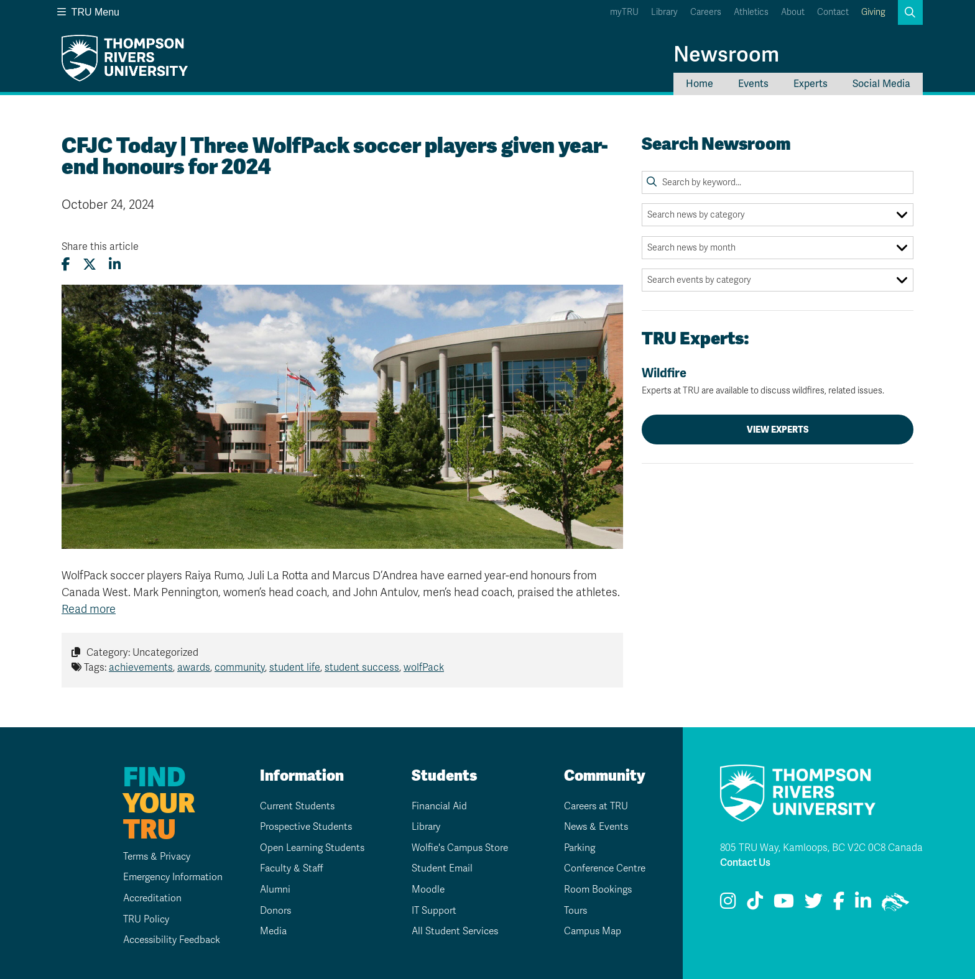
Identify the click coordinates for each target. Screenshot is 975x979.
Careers (705, 12)
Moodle (423, 889)
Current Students (294, 806)
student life (294, 667)
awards (193, 667)
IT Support (430, 910)
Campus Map (589, 931)
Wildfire (777, 381)
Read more (89, 609)
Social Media (881, 84)
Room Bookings (594, 889)
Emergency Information (165, 877)
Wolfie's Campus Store (457, 848)
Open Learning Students (309, 848)
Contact (833, 12)
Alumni (271, 889)
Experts (810, 84)
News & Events (593, 826)
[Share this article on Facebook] (66, 264)
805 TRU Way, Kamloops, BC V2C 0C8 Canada (821, 848)
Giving (873, 12)
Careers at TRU (593, 806)
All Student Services (452, 931)
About (793, 12)
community (240, 667)
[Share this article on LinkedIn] (115, 264)
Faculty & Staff (288, 868)
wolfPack (424, 667)
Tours (571, 910)
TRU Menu (88, 12)
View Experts (778, 429)
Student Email (438, 868)
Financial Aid (436, 806)
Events (753, 84)
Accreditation (143, 898)
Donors (271, 910)
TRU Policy (136, 919)
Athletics (751, 12)
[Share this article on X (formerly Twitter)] (89, 264)
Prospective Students (303, 826)
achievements (141, 667)
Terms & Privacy (148, 856)
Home (699, 84)
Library (664, 12)
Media (269, 931)
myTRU (624, 12)
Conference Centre (602, 868)
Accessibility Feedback (164, 940)
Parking (576, 848)
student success (362, 667)
